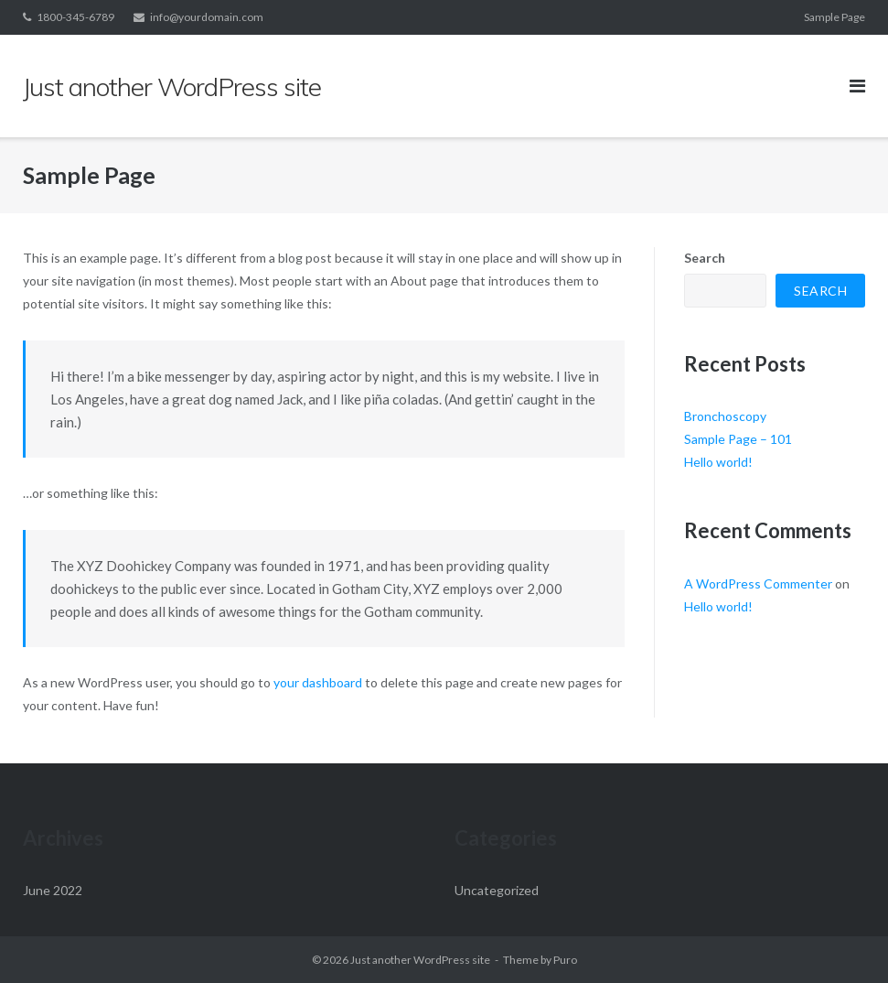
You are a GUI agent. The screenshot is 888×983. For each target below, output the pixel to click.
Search (704, 257)
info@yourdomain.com (206, 17)
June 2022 (52, 890)
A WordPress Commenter (758, 583)
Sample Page (834, 17)
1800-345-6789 (75, 17)
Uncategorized (497, 890)
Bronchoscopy (725, 416)
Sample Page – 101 (738, 439)
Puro (565, 960)
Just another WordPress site (420, 960)
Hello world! (718, 462)
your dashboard (317, 682)
